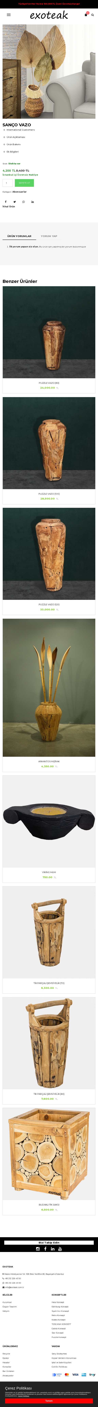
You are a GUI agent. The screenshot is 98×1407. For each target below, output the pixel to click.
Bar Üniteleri (8, 1371)
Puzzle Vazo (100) (49, 493)
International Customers (21, 129)
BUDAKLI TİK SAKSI (49, 1204)
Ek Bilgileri (13, 151)
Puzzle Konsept (59, 1337)
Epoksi (6, 1358)
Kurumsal (7, 1302)
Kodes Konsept (58, 1320)
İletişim (6, 1311)
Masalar (6, 1362)
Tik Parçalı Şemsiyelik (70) (49, 983)
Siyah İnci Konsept (60, 1311)
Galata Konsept (59, 1329)
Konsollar (7, 1367)
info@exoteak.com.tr (14, 1287)
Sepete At (24, 182)
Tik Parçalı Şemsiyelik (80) (49, 1094)
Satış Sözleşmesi (59, 1354)
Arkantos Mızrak (48, 761)
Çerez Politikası (18, 1388)
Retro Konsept (58, 1315)
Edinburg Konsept (60, 1307)
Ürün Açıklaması (16, 137)
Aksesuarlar (19, 191)
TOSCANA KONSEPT (61, 1324)
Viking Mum (49, 872)
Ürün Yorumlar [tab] (19, 236)
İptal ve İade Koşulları (62, 1362)
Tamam (48, 1401)
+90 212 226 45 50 (13, 1278)
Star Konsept (58, 1333)
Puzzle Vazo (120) (49, 604)
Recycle (6, 1354)
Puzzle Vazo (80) (49, 383)
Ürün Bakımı (14, 144)
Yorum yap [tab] (49, 236)
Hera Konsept (58, 1302)
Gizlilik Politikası (59, 1367)
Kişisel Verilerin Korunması (64, 1358)
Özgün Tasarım (10, 1307)
